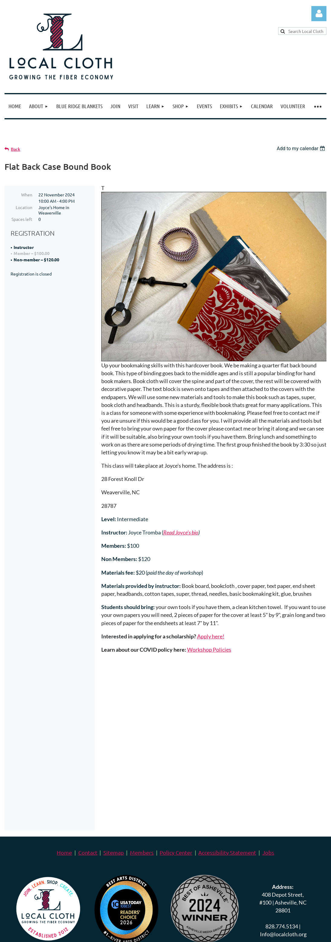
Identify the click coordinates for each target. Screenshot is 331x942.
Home (64, 721)
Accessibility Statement (227, 721)
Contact (87, 721)
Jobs (268, 721)
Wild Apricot (254, 920)
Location (24, 207)
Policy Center (176, 721)
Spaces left (21, 219)
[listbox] (301, 148)
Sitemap (113, 721)
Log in (318, 13)
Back (15, 149)
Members (142, 721)
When (26, 194)
